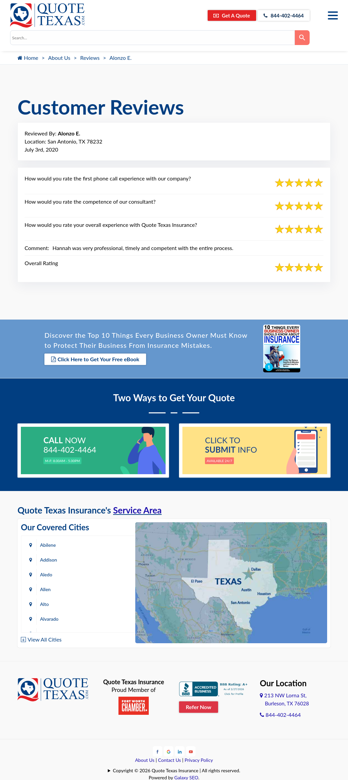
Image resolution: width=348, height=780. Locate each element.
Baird (45, 618)
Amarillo (48, 588)
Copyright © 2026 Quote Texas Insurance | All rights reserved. (176, 769)
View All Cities (45, 638)
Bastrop (106, 618)
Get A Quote (226, 15)
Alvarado (107, 574)
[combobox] (152, 37)
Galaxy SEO (186, 776)
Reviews (90, 57)
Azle (102, 603)
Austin (47, 603)
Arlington (107, 588)
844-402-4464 (281, 15)
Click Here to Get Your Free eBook (95, 359)
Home (28, 57)
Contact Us (169, 759)
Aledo (46, 559)
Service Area (137, 509)
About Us (59, 57)
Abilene (48, 544)
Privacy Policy (198, 759)
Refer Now (198, 706)
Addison (106, 544)
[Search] (302, 37)
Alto (44, 574)
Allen (103, 559)
